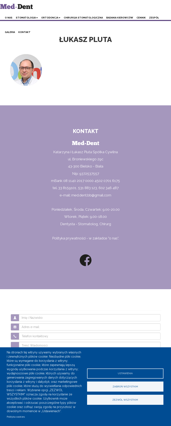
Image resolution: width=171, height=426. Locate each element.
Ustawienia (125, 373)
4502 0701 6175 (107, 181)
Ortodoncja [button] (50, 17)
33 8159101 (67, 188)
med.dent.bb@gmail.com (91, 195)
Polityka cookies (16, 416)
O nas (8, 17)
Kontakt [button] (24, 32)
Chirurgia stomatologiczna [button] (83, 17)
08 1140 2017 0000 (78, 181)
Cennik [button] (141, 17)
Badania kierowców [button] (119, 17)
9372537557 (89, 173)
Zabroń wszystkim (125, 386)
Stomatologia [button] (27, 17)
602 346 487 (109, 188)
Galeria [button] (10, 32)
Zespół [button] (154, 17)
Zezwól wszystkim (125, 399)
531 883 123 (87, 188)
